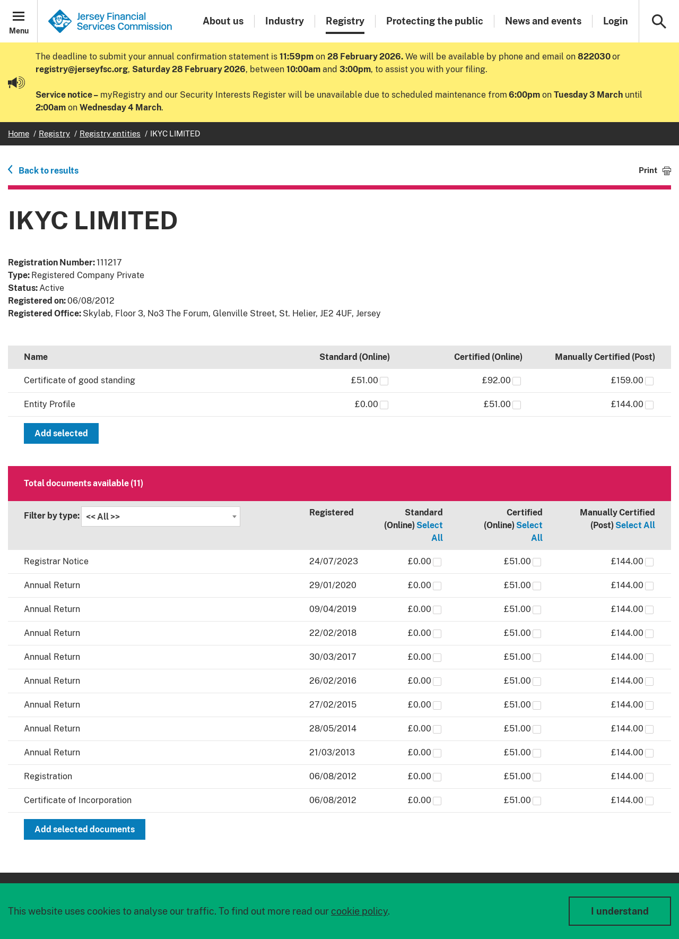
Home (18, 133)
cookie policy (359, 911)
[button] (18, 21)
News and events (543, 21)
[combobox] (160, 516)
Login (615, 21)
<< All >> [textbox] (103, 517)
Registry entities (110, 133)
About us (223, 21)
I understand (620, 911)
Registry (345, 21)
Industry (284, 21)
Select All (635, 525)
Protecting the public (434, 21)
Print (648, 170)
